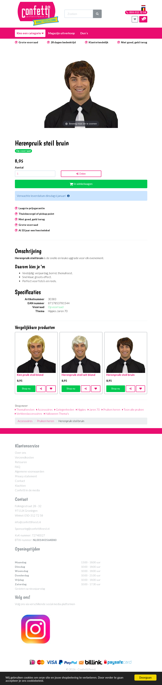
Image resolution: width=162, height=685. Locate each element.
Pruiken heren (111, 409)
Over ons (20, 452)
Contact (20, 480)
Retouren (21, 462)
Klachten (20, 485)
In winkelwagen (81, 183)
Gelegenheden (64, 409)
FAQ (17, 466)
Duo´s (84, 33)
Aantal (19, 167)
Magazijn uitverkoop (61, 33)
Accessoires (44, 409)
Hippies (81, 409)
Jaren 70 (94, 409)
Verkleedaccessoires (28, 413)
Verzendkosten (24, 457)
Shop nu (26, 388)
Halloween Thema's (56, 413)
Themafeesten (24, 409)
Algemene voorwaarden (29, 471)
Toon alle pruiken (133, 409)
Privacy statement (26, 476)
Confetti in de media (27, 490)
